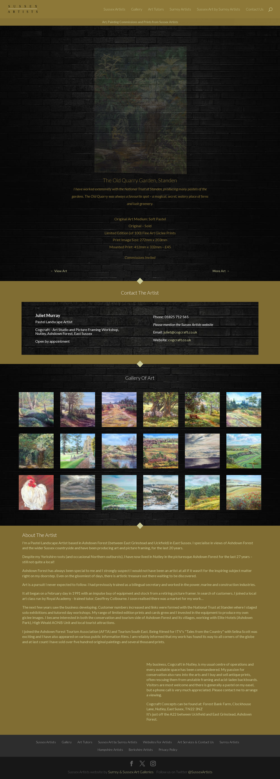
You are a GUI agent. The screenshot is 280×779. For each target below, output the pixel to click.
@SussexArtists (200, 772)
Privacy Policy (168, 750)
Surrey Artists (180, 9)
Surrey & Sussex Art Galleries (131, 772)
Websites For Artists (157, 742)
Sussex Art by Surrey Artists (218, 9)
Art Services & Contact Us (196, 742)
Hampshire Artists (110, 750)
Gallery (136, 9)
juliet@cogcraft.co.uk (180, 332)
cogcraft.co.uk (179, 340)
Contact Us (255, 9)
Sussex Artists (114, 9)
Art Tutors (156, 9)
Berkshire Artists (141, 750)
